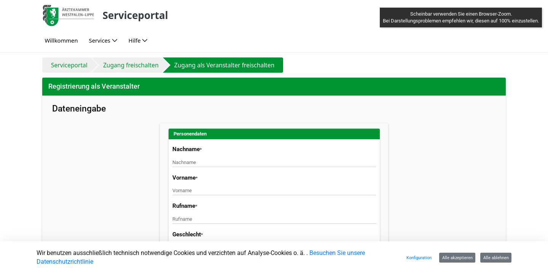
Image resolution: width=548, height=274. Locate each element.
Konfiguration (419, 257)
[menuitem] (61, 40)
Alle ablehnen (496, 257)
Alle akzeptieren (457, 257)
